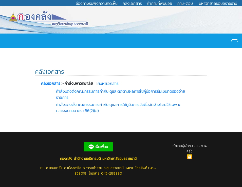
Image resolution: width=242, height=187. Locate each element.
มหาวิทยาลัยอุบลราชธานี (218, 3)
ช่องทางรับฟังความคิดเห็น (97, 3)
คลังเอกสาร (132, 3)
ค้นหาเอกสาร (108, 83)
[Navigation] (234, 40)
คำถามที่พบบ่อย (159, 3)
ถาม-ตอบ (185, 3)
